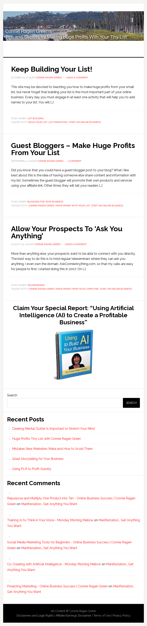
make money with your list (73, 205)
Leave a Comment (77, 77)
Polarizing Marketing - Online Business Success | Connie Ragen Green (57, 586)
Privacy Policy (121, 615)
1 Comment (74, 161)
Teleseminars (36, 285)
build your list (37, 122)
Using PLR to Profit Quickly (31, 469)
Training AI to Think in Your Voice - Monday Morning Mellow (50, 520)
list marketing (58, 122)
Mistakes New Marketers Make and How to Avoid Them (52, 449)
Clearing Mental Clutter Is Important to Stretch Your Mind (53, 428)
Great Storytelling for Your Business (38, 459)
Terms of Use (101, 615)
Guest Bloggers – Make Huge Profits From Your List (73, 149)
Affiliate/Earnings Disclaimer (73, 615)
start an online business (85, 122)
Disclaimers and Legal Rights (35, 615)
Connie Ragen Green (41, 205)
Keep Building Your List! (51, 69)
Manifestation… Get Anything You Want (49, 504)
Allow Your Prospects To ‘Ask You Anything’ (66, 232)
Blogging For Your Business (45, 201)
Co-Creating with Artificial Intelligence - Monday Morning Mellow (54, 564)
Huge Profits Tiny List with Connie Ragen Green (73, 26)
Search (12, 395)
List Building (35, 118)
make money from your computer (77, 288)
